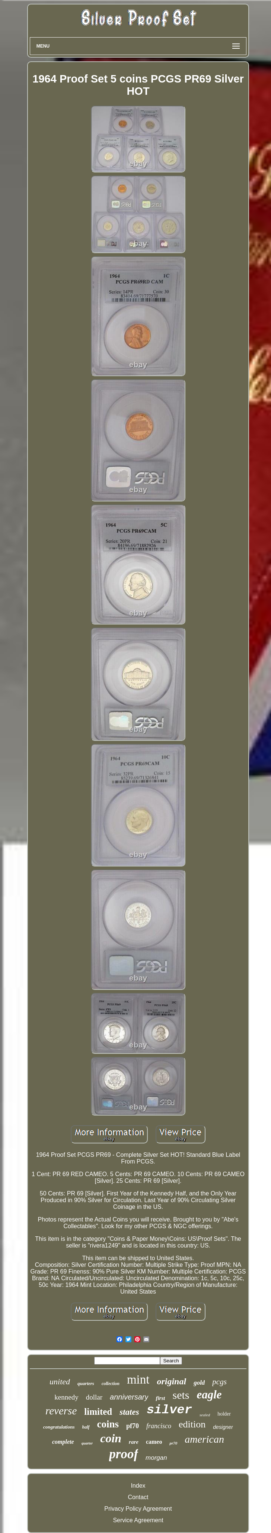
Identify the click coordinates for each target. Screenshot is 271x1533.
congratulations (59, 1427)
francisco (158, 1426)
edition (192, 1424)
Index (138, 1485)
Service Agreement (138, 1520)
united (60, 1381)
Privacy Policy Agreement (138, 1508)
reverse (61, 1411)
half (86, 1427)
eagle (209, 1394)
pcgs (219, 1381)
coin (110, 1438)
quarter (87, 1443)
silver (169, 1410)
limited (98, 1412)
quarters (85, 1383)
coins (108, 1424)
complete (63, 1442)
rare (133, 1442)
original (171, 1381)
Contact (138, 1497)
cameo (154, 1442)
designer (223, 1427)
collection (110, 1383)
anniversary (129, 1397)
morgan (156, 1457)
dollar (94, 1397)
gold (199, 1382)
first (160, 1398)
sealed (205, 1415)
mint (138, 1379)
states (129, 1412)
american (204, 1439)
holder (224, 1414)
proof (123, 1454)
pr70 (173, 1443)
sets (180, 1395)
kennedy (66, 1397)
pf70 (132, 1426)
